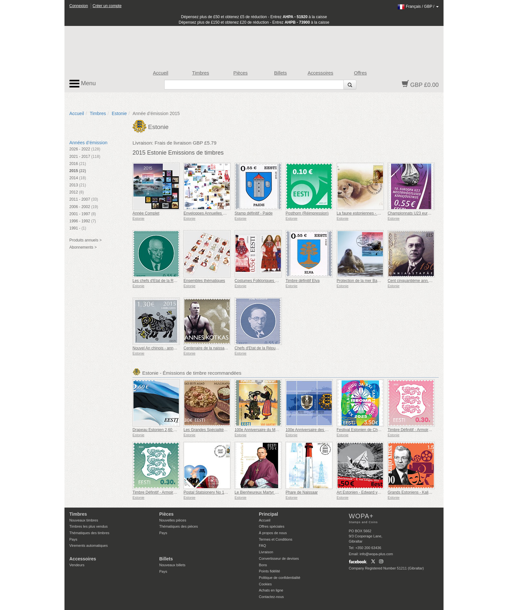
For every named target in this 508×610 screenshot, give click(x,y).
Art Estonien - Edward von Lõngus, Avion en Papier (381, 492)
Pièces (240, 73)
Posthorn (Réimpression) (307, 213)
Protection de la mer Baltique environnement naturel (381, 280)
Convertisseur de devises (279, 558)
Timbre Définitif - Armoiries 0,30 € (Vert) (167, 492)
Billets (280, 73)
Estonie (119, 113)
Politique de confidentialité (279, 578)
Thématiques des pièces (178, 526)
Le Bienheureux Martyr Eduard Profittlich (270, 492)
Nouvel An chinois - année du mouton (165, 348)
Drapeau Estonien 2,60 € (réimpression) (167, 430)
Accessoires (320, 73)
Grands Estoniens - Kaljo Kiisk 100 (417, 492)
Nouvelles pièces (172, 520)
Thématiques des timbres (89, 533)
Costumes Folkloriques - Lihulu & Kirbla (269, 280)
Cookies (265, 584)
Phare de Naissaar (301, 492)
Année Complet (146, 213)
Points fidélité (269, 571)
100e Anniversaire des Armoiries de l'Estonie (323, 430)
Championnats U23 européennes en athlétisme (428, 213)
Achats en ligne (271, 590)
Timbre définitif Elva (302, 280)
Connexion (78, 6)
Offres (360, 73)
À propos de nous (273, 533)
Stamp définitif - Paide (253, 213)
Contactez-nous (271, 597)
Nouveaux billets (172, 565)
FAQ (262, 545)
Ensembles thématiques (204, 280)
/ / (418, 6)
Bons (263, 565)
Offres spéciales (271, 526)
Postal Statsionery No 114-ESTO (211, 492)
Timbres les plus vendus (88, 526)
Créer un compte (107, 6)
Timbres (200, 73)
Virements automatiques (88, 545)
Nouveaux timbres (83, 520)
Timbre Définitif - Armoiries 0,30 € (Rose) (422, 430)
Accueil (160, 73)
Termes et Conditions (275, 539)
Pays (73, 539)
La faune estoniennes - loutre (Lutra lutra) (372, 213)
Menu (82, 84)
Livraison (266, 552)
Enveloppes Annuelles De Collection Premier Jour (226, 213)
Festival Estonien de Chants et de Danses (373, 430)
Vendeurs (76, 565)
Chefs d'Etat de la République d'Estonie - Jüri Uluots (280, 348)
